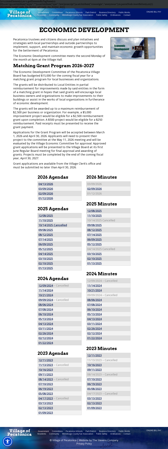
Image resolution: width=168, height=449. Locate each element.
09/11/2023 (45, 374)
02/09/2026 (45, 193)
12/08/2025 (45, 215)
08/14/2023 (45, 379)
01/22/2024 (45, 343)
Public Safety (101, 15)
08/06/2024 (45, 304)
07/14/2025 (45, 239)
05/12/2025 (45, 249)
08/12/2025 (45, 234)
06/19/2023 (45, 389)
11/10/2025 (45, 220)
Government (43, 12)
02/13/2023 (45, 408)
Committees (57, 12)
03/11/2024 (45, 328)
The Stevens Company (105, 440)
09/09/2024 (45, 300)
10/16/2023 (45, 369)
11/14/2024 (45, 290)
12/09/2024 (45, 285)
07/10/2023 (45, 384)
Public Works (124, 12)
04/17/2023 (45, 398)
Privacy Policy (84, 443)
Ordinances (115, 15)
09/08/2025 (45, 230)
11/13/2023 (45, 365)
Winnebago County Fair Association (77, 15)
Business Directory (107, 12)
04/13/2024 (45, 324)
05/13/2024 (45, 319)
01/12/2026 (45, 198)
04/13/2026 (45, 184)
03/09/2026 (45, 189)
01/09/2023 (45, 412)
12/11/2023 (45, 360)
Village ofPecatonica (19, 14)
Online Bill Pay (153, 11)
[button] (7, 441)
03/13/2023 (45, 403)
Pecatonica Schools (74, 12)
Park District (91, 12)
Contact (127, 15)
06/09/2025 (45, 244)
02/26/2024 (45, 333)
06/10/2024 (45, 314)
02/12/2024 (45, 338)
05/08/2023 (45, 393)
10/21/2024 (45, 295)
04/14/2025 (45, 254)
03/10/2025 (45, 258)
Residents (41, 15)
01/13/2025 (45, 268)
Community (54, 15)
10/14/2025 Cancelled (52, 225)
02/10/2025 (45, 263)
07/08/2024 (45, 309)
